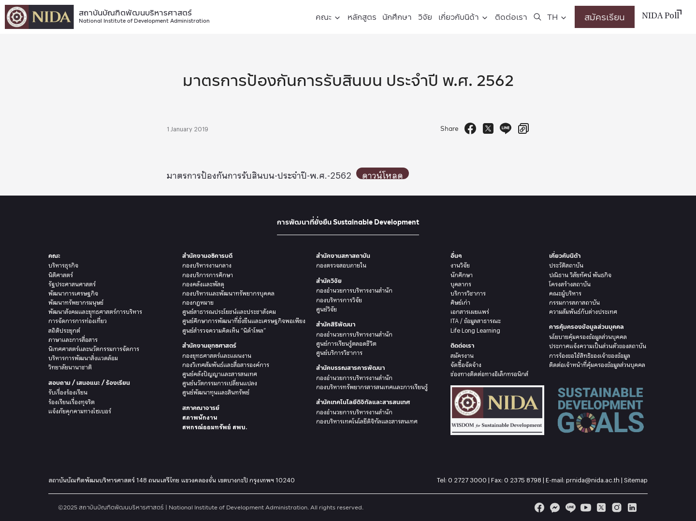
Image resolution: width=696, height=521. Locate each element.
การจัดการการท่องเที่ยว (77, 319)
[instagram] (617, 507)
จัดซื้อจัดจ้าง (465, 363)
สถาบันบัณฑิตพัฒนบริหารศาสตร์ (144, 15)
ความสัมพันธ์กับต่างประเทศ (583, 310)
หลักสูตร (362, 17)
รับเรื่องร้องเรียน (67, 391)
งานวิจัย (460, 264)
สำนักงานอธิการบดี (207, 255)
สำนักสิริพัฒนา (335, 324)
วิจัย (425, 17)
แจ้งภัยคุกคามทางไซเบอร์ (79, 410)
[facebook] (539, 507)
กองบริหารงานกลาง (207, 264)
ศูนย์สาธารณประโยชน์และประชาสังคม (229, 310)
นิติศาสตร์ (60, 273)
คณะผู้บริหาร (565, 292)
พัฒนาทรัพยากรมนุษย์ (75, 301)
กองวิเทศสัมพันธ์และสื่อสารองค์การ (225, 363)
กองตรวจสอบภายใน (341, 264)
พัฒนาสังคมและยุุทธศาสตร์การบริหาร (95, 310)
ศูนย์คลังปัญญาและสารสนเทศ (219, 372)
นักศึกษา (397, 17)
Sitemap (636, 478)
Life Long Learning (475, 329)
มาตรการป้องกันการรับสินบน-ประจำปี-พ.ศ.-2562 (260, 173)
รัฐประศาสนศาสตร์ (72, 283)
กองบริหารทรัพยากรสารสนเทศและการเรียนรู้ (372, 385)
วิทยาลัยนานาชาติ (70, 366)
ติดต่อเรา (511, 17)
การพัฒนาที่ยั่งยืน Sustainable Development (348, 221)
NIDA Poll (660, 16)
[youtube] (586, 507)
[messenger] (555, 507)
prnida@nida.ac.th (593, 478)
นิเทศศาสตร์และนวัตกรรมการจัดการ (93, 347)
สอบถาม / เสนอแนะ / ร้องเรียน (89, 382)
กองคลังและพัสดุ (203, 283)
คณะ (324, 17)
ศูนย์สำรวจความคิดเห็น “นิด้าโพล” (224, 329)
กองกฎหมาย (198, 301)
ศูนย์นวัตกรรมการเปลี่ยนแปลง (219, 382)
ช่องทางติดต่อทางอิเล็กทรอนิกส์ (489, 372)
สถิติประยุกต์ (64, 329)
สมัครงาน (462, 354)
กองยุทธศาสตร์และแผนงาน (216, 354)
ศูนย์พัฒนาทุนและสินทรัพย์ (215, 391)
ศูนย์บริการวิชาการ (339, 351)
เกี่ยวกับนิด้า (458, 17)
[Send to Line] (505, 128)
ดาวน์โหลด (385, 173)
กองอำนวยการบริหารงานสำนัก (354, 289)
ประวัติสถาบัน (566, 264)
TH (552, 17)
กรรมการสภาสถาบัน (574, 301)
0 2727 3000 (467, 478)
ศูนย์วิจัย (326, 308)
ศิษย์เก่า (460, 301)
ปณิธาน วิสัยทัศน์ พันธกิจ (580, 273)
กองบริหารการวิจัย (339, 298)
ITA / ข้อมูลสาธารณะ (475, 319)
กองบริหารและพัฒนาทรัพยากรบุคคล (228, 292)
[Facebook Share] (470, 128)
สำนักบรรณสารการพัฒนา (350, 367)
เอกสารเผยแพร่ (469, 310)
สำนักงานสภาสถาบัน (343, 255)
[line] (570, 507)
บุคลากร (460, 283)
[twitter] (601, 507)
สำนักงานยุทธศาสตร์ (209, 345)
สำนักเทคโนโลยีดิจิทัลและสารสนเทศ (363, 402)
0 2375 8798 (522, 478)
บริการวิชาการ (468, 292)
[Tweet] (488, 128)
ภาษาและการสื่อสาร (73, 338)
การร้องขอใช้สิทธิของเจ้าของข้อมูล (589, 354)
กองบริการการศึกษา (207, 273)
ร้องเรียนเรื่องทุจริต (71, 400)
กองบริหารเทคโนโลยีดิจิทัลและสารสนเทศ (367, 420)
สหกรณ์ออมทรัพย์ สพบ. (214, 425)
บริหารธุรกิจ (63, 264)
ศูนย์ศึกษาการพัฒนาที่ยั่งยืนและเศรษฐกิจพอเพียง (243, 319)
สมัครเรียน (604, 17)
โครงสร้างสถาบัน (570, 283)
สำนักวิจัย (329, 280)
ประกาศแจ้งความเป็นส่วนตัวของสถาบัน (597, 344)
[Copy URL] (523, 128)
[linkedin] (632, 507)
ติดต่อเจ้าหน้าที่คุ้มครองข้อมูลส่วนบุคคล (597, 363)
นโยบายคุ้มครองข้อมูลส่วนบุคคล (588, 335)
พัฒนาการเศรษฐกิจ (73, 292)
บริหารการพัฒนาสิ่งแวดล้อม (83, 356)
